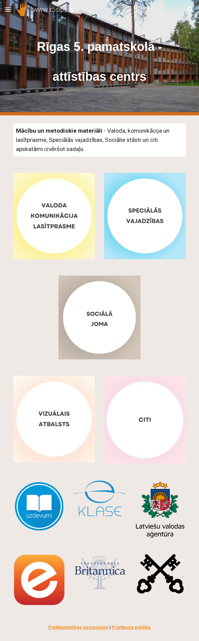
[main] (99, 58)
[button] (8, 9)
